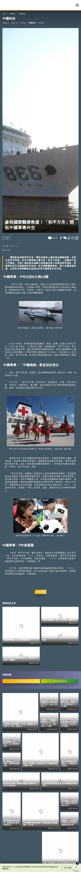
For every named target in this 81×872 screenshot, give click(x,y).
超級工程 (14, 23)
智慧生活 (5, 23)
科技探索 (41, 23)
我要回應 (40, 592)
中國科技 (12, 14)
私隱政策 (53, 867)
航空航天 (23, 23)
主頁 (4, 14)
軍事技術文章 (9, 603)
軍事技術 (22, 14)
